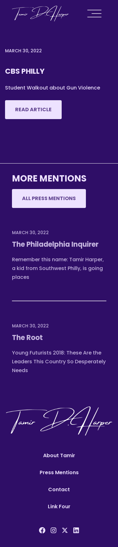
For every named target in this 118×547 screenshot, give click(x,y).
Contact (59, 489)
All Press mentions (49, 198)
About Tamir (59, 455)
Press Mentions (59, 472)
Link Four (59, 506)
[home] (40, 13)
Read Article (33, 109)
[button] (96, 13)
